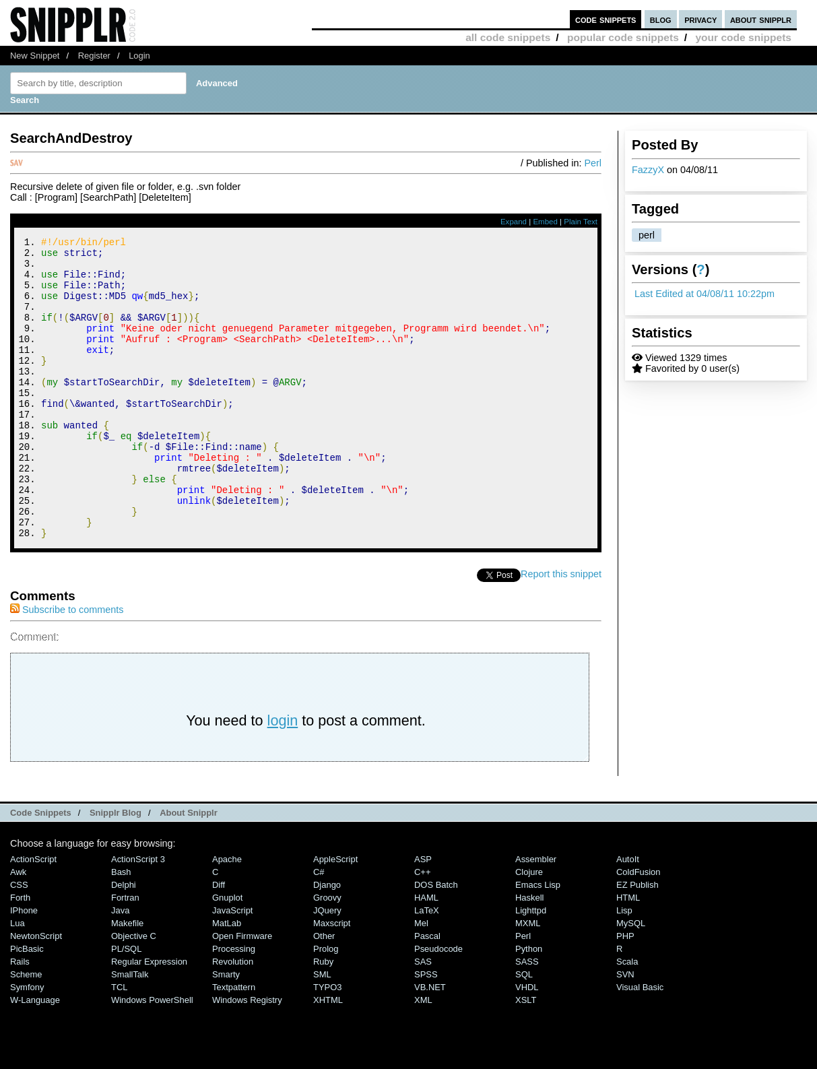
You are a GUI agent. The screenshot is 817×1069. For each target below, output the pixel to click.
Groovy (327, 954)
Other (324, 992)
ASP (423, 916)
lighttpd (530, 967)
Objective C (133, 992)
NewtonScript (36, 992)
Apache (227, 916)
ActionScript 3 (138, 916)
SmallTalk (129, 1031)
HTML (628, 954)
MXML (527, 980)
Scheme (26, 1031)
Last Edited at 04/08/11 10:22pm (704, 293)
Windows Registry (247, 1056)
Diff (218, 941)
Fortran (125, 954)
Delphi (123, 941)
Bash (121, 929)
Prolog (325, 1005)
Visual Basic (639, 1044)
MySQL (630, 980)
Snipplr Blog (115, 869)
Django (327, 941)
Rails (20, 1018)
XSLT (525, 1056)
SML (322, 1031)
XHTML (328, 1056)
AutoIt (627, 916)
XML (423, 1056)
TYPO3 (327, 1044)
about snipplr (760, 19)
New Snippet (34, 56)
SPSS (426, 1031)
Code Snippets (40, 869)
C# (319, 929)
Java (120, 967)
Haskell (529, 954)
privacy (700, 19)
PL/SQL (126, 1005)
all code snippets (507, 37)
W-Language (35, 1056)
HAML (426, 954)
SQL (524, 1031)
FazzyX (648, 169)
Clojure (529, 929)
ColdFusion (638, 929)
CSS (19, 941)
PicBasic (27, 1005)
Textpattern (233, 1044)
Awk (18, 929)
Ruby (323, 1018)
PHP (625, 992)
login (282, 777)
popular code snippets (623, 37)
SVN (625, 1031)
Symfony (27, 1044)
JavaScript (232, 967)
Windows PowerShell (152, 1056)
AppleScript (335, 916)
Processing (233, 1005)
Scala (627, 1018)
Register (94, 56)
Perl (592, 163)
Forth (20, 954)
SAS (423, 1018)
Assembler (535, 916)
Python (528, 1005)
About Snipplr (189, 869)
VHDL (527, 1044)
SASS (527, 1018)
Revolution (232, 1018)
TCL (119, 1044)
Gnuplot (227, 954)
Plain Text (580, 222)
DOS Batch (436, 941)
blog (661, 19)
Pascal (427, 992)
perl (647, 235)
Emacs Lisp (537, 941)
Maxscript (331, 980)
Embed (545, 222)
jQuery (327, 967)
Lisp (624, 967)
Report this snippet (561, 630)
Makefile (127, 980)
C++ (422, 929)
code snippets (605, 19)
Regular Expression (149, 1018)
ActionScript (33, 916)
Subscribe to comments (66, 666)
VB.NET (430, 1044)
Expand (513, 222)
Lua (17, 980)
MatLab (226, 980)
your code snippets (743, 37)
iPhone (24, 967)
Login (139, 56)
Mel (421, 980)
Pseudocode (438, 1005)
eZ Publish (637, 941)
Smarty (226, 1031)
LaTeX (426, 967)
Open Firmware (242, 992)
